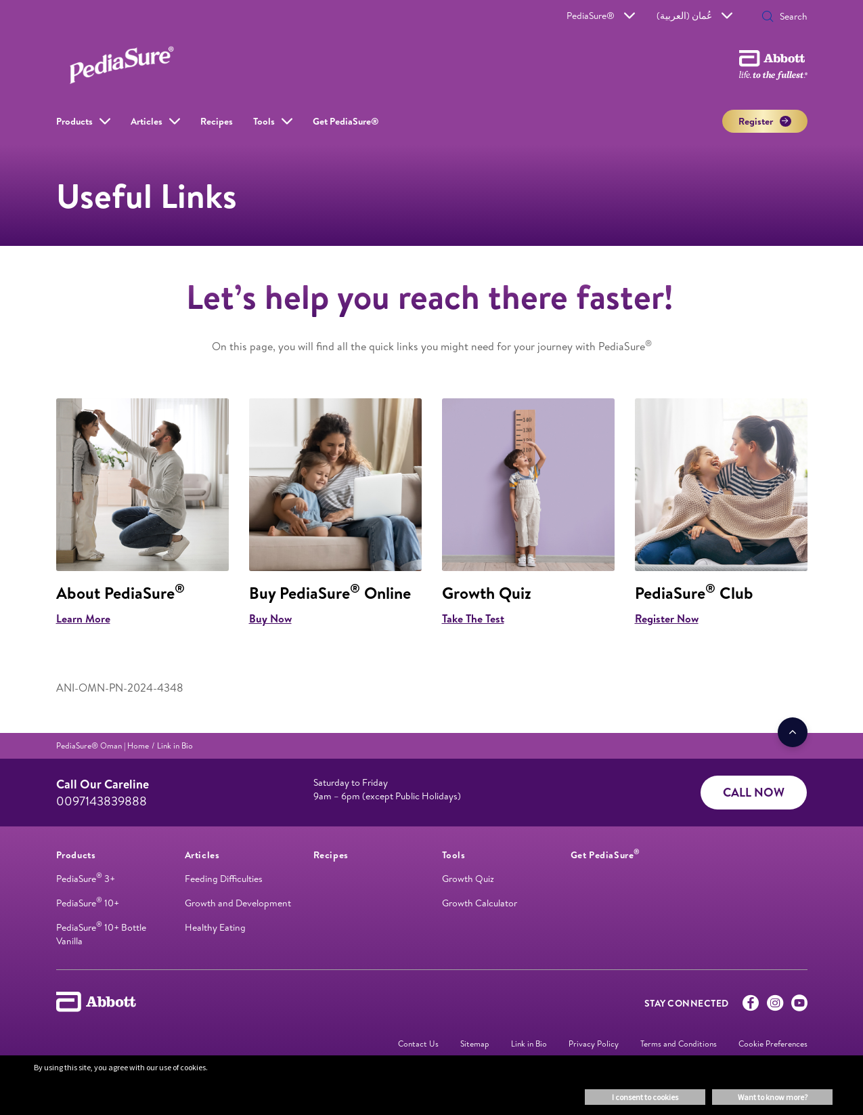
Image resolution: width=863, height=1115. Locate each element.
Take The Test (473, 618)
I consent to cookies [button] (645, 1097)
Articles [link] (146, 121)
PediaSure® (601, 15)
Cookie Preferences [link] (772, 1043)
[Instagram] (775, 1005)
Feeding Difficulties (224, 878)
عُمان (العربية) (694, 15)
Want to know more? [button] (772, 1097)
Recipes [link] (216, 121)
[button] (767, 17)
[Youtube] (799, 1005)
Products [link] (74, 121)
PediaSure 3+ (85, 878)
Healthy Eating (215, 927)
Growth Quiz (468, 878)
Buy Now (270, 618)
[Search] (789, 16)
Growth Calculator (479, 903)
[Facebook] (751, 1005)
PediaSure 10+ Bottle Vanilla (101, 934)
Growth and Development (238, 903)
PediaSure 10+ (87, 903)
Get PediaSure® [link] (346, 121)
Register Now (667, 618)
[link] (102, 745)
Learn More (83, 618)
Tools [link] (264, 121)
